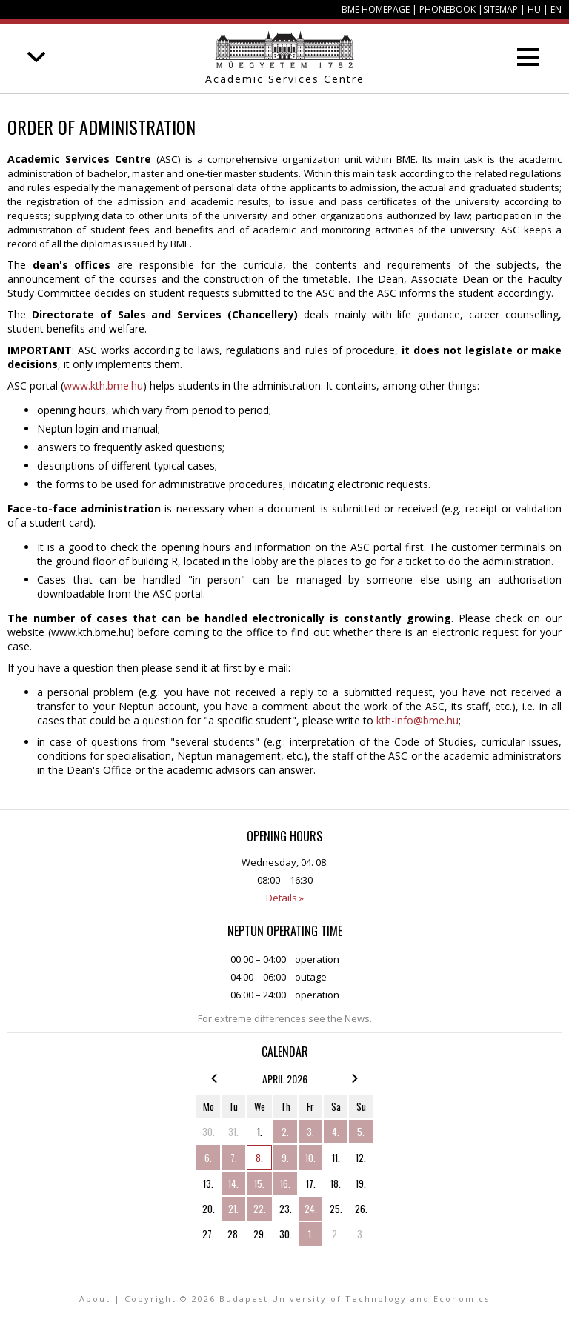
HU (534, 9)
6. (208, 1157)
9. (285, 1157)
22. (259, 1208)
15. (259, 1183)
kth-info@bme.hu (417, 720)
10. (310, 1157)
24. (311, 1208)
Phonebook (447, 9)
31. (233, 1131)
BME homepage (376, 9)
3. (310, 1131)
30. (208, 1131)
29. (259, 1233)
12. (361, 1157)
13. (208, 1183)
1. (259, 1131)
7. (233, 1157)
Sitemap (500, 9)
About (94, 1298)
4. (335, 1131)
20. (208, 1208)
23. (285, 1208)
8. (259, 1157)
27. (208, 1233)
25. (336, 1208)
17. (311, 1183)
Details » (285, 897)
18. (335, 1183)
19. (361, 1183)
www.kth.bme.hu (103, 385)
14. (233, 1183)
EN (556, 9)
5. (361, 1131)
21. (233, 1208)
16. (285, 1183)
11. (336, 1157)
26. (361, 1208)
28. (233, 1233)
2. (285, 1131)
